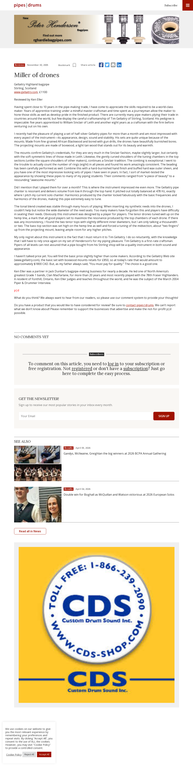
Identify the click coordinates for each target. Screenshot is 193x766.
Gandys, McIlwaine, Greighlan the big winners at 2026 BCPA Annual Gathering (115, 453)
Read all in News (30, 531)
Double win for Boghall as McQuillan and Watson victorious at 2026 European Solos (119, 494)
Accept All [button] (44, 754)
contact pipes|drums (140, 305)
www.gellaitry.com (26, 92)
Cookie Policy (14, 754)
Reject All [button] (29, 754)
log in (113, 363)
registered (82, 368)
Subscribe (170, 5)
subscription (135, 368)
